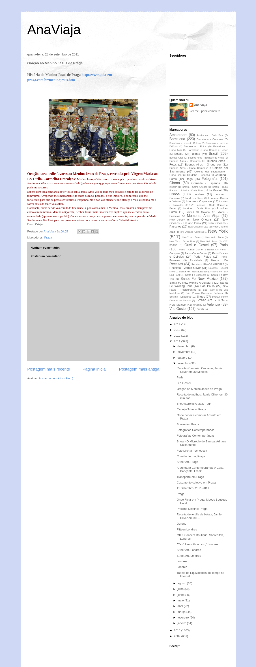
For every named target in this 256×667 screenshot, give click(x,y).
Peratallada (196, 260)
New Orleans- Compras (191, 232)
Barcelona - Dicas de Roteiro (185, 143)
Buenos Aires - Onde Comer (187, 167)
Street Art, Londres (189, 550)
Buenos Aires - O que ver (203, 164)
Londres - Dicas (194, 198)
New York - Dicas (214, 237)
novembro (184, 351)
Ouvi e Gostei (197, 245)
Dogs (189, 179)
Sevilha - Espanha (180, 296)
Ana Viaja (200, 105)
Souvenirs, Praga (188, 424)
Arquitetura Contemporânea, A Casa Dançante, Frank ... (200, 469)
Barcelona (177, 139)
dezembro (184, 346)
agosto (182, 583)
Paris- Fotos (202, 256)
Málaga (205, 211)
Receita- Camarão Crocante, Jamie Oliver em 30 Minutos (199, 370)
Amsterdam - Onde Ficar (210, 135)
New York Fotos (209, 241)
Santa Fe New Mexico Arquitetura (191, 282)
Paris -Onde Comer (196, 253)
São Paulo (207, 286)
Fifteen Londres (187, 529)
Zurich (200, 308)
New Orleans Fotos (198, 226)
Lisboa (175, 194)
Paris (224, 245)
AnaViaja (54, 29)
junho (181, 594)
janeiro (182, 623)
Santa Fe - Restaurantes (193, 271)
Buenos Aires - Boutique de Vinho (206, 158)
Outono (181, 523)
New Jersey (177, 219)
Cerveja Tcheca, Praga (191, 409)
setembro (183, 363)
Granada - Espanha (205, 183)
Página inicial (94, 369)
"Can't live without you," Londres (197, 544)
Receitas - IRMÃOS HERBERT (207, 264)
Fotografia (209, 179)
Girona (175, 183)
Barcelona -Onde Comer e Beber (207, 149)
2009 (177, 636)
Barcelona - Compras (210, 139)
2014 (177, 324)
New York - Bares (191, 237)
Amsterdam (178, 135)
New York (218, 231)
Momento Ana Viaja (203, 216)
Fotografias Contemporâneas (195, 430)
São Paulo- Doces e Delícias (204, 293)
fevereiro (183, 617)
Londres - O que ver (199, 201)
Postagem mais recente (48, 369)
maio (181, 600)
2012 (177, 335)
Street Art (204, 300)
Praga (48, 237)
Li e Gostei (214, 190)
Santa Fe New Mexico (199, 278)
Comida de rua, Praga (191, 456)
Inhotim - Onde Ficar (192, 190)
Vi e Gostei (178, 309)
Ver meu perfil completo (204, 111)
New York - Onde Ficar (182, 241)
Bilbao (196, 153)
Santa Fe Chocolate (195, 275)
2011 (177, 341)
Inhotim (173, 187)
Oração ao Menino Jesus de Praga (199, 389)
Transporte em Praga (190, 477)
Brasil (213, 153)
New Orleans (202, 219)
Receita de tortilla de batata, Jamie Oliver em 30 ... (199, 516)
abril (180, 606)
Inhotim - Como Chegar (194, 187)
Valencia (213, 304)
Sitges (201, 296)
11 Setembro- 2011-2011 (193, 488)
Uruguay (197, 305)
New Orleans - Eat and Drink (199, 221)
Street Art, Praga (187, 462)
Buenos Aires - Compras (185, 160)
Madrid (190, 212)
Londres (199, 194)
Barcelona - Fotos (195, 146)
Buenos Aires (176, 158)
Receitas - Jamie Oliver (185, 267)
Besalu (178, 153)
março (181, 612)
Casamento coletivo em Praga (196, 482)
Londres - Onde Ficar (197, 208)
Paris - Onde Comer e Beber (196, 249)
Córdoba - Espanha (198, 174)
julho (180, 589)
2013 (177, 329)
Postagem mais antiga (139, 369)
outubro (182, 357)
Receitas (176, 264)
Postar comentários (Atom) (56, 378)
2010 (177, 630)
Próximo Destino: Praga (192, 508)
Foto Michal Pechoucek (192, 450)
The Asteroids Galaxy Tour (194, 403)
